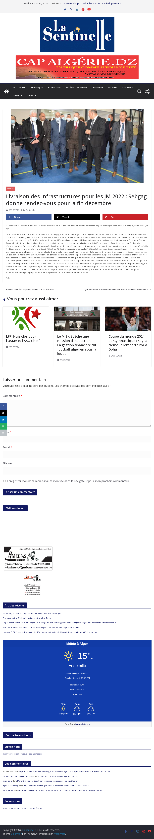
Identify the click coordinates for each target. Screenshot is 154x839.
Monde (112, 87)
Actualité (19, 87)
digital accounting (10, 785)
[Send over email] (3, 426)
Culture (127, 87)
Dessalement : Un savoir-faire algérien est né (57, 776)
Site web (8, 463)
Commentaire (12, 396)
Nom (7, 432)
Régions (98, 87)
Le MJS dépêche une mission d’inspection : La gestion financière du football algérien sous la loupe (76, 345)
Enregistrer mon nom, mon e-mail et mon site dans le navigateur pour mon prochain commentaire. (68, 481)
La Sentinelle (29, 210)
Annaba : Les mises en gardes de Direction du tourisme (28, 289)
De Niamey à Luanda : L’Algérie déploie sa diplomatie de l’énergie (32, 613)
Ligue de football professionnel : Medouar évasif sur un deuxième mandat (117, 289)
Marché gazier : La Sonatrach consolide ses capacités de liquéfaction (47, 781)
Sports (17, 95)
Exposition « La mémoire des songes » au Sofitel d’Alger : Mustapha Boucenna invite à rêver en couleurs (65, 771)
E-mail (7, 447)
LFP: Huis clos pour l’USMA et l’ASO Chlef (23, 338)
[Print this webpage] (3, 433)
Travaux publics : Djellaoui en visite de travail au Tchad (27, 618)
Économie (54, 87)
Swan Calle (7, 781)
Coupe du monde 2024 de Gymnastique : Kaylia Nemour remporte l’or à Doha (127, 343)
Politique (37, 87)
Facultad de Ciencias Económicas (17, 776)
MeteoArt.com (82, 724)
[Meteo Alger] (77, 704)
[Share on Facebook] (28, 217)
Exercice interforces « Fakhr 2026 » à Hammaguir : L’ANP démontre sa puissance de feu (41, 627)
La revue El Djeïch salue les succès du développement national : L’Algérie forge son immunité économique (92, 5)
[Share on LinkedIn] (3, 419)
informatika (8, 790)
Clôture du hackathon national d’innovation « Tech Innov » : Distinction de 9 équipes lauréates (60, 790)
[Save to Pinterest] (125, 217)
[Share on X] (77, 217)
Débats (31, 95)
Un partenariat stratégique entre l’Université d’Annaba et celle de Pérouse (56, 785)
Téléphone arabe (77, 87)
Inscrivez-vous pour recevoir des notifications (23, 754)
